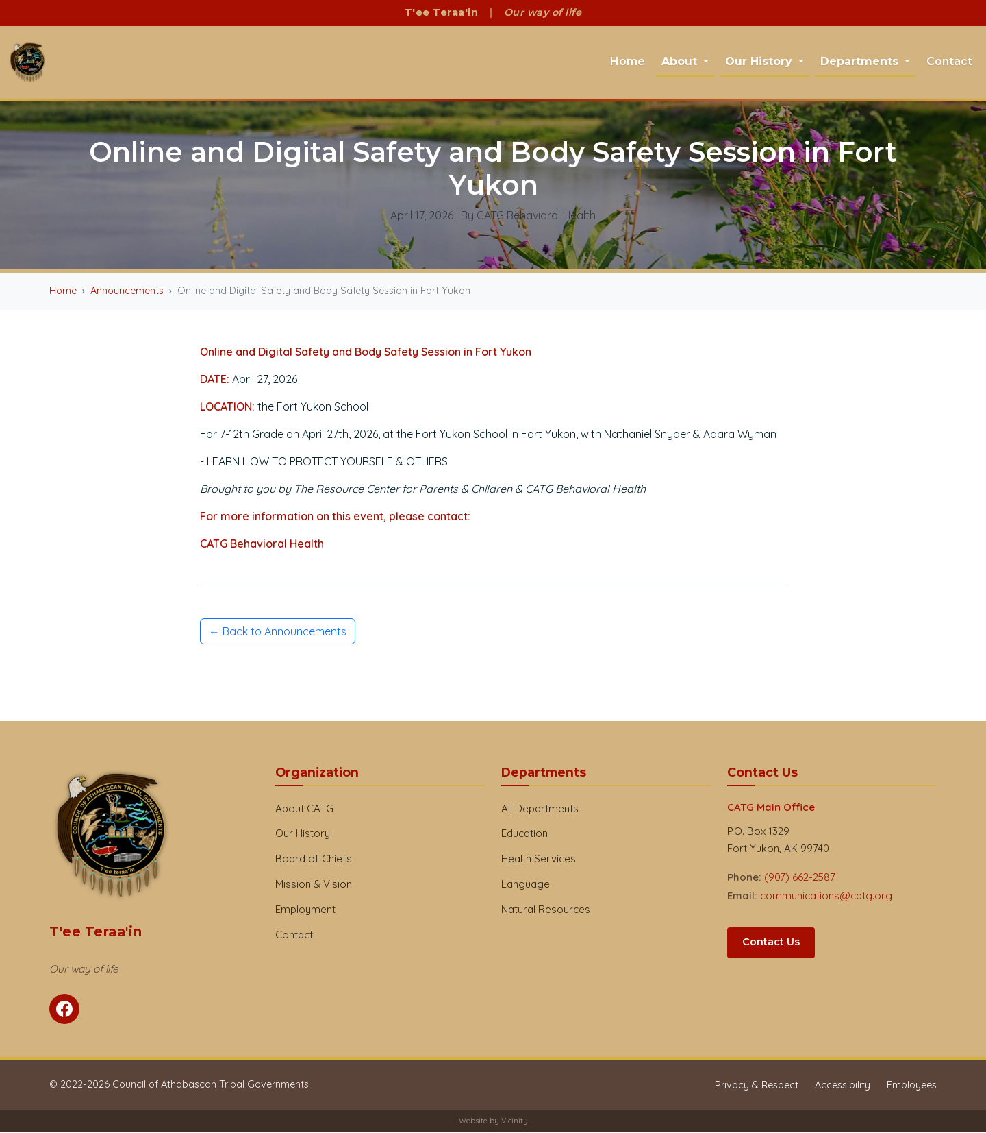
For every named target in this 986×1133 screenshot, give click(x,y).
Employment (305, 909)
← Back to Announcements (277, 631)
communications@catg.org (826, 896)
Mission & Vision (313, 884)
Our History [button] (760, 61)
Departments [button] (861, 61)
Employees (912, 1086)
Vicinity (514, 1121)
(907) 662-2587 (799, 877)
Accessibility (842, 1086)
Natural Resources (545, 909)
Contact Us (771, 942)
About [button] (680, 61)
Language (525, 884)
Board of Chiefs (313, 859)
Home (627, 61)
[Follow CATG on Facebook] (64, 1010)
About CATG (304, 808)
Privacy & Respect (756, 1086)
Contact (949, 61)
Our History (302, 833)
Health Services (538, 859)
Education (524, 833)
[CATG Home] (27, 62)
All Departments (540, 808)
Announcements (127, 291)
